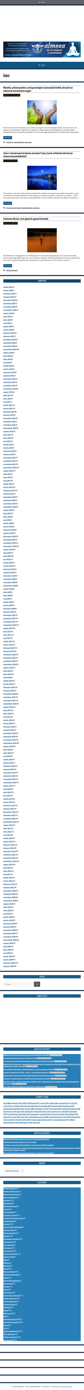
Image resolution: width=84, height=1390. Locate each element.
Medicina (6, 1263)
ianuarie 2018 (8, 612)
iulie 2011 (7, 868)
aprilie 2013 (7, 799)
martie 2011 (8, 881)
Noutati (6, 1278)
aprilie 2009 (7, 956)
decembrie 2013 (9, 773)
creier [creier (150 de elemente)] (7, 1106)
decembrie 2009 (9, 930)
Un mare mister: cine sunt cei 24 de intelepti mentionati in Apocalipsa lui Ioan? (28, 1075)
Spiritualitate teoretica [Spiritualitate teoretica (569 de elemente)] (59, 1117)
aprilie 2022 (7, 444)
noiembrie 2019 (9, 540)
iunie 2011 (7, 871)
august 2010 (8, 904)
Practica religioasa (9, 1301)
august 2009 (8, 943)
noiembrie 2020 (9, 500)
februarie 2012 (9, 845)
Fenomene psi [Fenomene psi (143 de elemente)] (42, 1109)
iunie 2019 (7, 556)
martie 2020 (8, 526)
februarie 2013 (9, 805)
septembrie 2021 (9, 467)
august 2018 (8, 589)
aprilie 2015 (7, 720)
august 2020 (8, 510)
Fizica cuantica (8, 1251)
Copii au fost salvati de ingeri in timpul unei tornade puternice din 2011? (26, 1079)
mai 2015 (6, 717)
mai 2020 (6, 520)
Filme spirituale (8, 1245)
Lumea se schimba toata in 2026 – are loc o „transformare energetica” (26, 1072)
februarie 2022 (9, 451)
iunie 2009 (7, 950)
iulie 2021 (7, 474)
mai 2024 (6, 362)
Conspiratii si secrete (10, 1215)
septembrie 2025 (9, 310)
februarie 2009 (9, 963)
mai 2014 (6, 756)
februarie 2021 (9, 490)
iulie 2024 (7, 356)
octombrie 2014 (9, 740)
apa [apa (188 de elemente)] (6, 1103)
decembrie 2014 (9, 733)
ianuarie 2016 (8, 691)
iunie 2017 (7, 635)
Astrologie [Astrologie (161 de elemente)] (16, 1103)
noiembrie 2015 (9, 697)
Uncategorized (11, 270)
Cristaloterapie (8, 1221)
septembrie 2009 (9, 940)
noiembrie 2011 (9, 855)
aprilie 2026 (7, 287)
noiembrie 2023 (9, 382)
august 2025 (8, 313)
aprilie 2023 (7, 405)
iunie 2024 (7, 359)
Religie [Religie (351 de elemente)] (74, 1114)
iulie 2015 (7, 710)
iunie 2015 (7, 713)
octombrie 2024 (9, 346)
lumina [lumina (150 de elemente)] (37, 1111)
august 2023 (8, 392)
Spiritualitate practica (10, 1319)
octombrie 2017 (9, 622)
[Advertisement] (42, 20)
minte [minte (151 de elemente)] (47, 1111)
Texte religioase (8, 1334)
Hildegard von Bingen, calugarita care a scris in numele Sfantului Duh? (26, 1055)
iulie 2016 (7, 671)
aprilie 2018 (7, 602)
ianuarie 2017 (8, 651)
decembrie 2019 (9, 536)
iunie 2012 (7, 832)
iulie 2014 (7, 750)
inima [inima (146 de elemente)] (29, 1111)
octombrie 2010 (9, 897)
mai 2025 (6, 323)
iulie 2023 (7, 395)
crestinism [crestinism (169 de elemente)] (17, 1106)
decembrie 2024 (9, 339)
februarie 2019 (9, 569)
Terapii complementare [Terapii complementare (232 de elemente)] (41, 1120)
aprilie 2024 (7, 366)
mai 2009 (6, 953)
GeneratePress (66, 1386)
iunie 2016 (7, 674)
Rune (5, 1316)
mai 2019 (6, 559)
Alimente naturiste (9, 1188)
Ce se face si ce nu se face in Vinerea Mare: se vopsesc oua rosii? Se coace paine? (28, 1061)
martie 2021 (8, 487)
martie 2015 (8, 723)
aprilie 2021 (7, 484)
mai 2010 (6, 914)
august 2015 (8, 707)
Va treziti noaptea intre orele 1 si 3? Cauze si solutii (20, 1058)
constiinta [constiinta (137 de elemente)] (63, 1103)
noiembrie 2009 (9, 933)
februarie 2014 (9, 766)
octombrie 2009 (9, 937)
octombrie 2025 (9, 307)
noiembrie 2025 (9, 303)
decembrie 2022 (9, 418)
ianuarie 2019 (8, 572)
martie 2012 (8, 841)
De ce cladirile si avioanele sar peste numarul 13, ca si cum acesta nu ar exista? (28, 1069)
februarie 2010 (9, 923)
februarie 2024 (9, 372)
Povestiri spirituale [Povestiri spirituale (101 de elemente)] (60, 1114)
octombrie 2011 (9, 858)
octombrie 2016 (9, 661)
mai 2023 (6, 402)
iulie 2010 (7, 907)
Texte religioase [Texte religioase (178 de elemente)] (60, 1120)
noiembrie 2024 (9, 343)
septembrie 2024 (9, 349)
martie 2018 (8, 605)
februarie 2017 (9, 648)
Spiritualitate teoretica (23, 142)
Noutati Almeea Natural (11, 1281)
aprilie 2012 (7, 838)
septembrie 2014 (9, 743)
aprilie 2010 (7, 917)
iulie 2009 (7, 946)
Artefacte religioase (10, 1197)
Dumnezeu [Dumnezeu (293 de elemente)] (68, 1106)
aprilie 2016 (7, 681)
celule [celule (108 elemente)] (53, 1103)
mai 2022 (6, 441)
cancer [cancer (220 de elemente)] (44, 1103)
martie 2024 (8, 369)
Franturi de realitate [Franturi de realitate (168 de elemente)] (71, 1109)
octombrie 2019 (9, 543)
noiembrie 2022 (9, 421)
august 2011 (8, 864)
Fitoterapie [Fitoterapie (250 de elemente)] (55, 1109)
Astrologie (6, 1200)
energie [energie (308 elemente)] (29, 1109)
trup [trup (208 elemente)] (18, 1123)
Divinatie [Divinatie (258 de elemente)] (57, 1106)
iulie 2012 (7, 828)
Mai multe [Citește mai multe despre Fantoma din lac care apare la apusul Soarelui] (7, 266)
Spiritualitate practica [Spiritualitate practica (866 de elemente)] (39, 1117)
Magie (5, 1260)
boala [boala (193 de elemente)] (35, 1103)
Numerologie (7, 1284)
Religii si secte (8, 1313)
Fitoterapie (7, 1248)
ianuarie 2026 (8, 297)
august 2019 (8, 549)
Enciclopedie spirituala (10, 1239)
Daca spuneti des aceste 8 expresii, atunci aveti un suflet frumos (24, 1087)
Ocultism (6, 1287)
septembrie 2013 (9, 782)
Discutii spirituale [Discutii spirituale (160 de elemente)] (42, 1106)
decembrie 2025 (9, 300)
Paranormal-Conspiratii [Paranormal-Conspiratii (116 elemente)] (40, 1114)
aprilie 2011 (7, 878)
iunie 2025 (7, 320)
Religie (5, 1310)
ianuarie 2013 (8, 809)
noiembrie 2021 (9, 461)
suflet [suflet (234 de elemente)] (26, 1120)
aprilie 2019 (7, 563)
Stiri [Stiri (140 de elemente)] (18, 1120)
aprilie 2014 (7, 759)
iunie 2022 (7, 438)
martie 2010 (8, 920)
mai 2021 (6, 481)
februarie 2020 (9, 530)
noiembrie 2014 (9, 736)
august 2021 (8, 471)
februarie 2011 (9, 884)
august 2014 (8, 746)
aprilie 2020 (7, 523)
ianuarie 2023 (8, 415)
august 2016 (8, 668)
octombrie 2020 (9, 503)
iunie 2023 (7, 399)
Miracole (6, 1269)
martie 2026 (8, 290)
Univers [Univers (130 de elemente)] (27, 1123)
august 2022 (8, 431)
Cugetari (9, 142)
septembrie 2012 (9, 822)
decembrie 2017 (9, 615)
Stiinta (5, 1325)
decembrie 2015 (9, 694)
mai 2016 (6, 677)
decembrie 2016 (9, 654)
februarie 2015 (9, 727)
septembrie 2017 (9, 625)
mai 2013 (6, 795)
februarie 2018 (9, 608)
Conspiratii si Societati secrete (13, 1218)
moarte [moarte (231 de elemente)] (56, 1111)
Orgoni (5, 1289)
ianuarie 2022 (8, 454)
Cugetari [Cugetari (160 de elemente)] (29, 1106)
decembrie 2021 (9, 458)
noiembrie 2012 (9, 815)
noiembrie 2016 (9, 658)
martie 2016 (8, 684)
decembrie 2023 (9, 379)
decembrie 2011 (9, 851)
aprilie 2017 (7, 641)
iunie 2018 (7, 595)
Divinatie (6, 1236)
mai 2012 (6, 835)
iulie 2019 (7, 553)
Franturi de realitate (10, 1254)
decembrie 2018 (9, 576)
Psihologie (6, 1307)
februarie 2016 (9, 687)
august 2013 (8, 786)
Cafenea (6, 1209)
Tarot (5, 1328)
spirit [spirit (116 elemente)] (24, 1117)
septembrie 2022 (9, 428)
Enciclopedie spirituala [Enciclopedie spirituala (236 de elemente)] (13, 1109)
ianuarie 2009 (8, 966)
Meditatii (6, 1266)
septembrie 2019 (9, 546)
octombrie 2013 (9, 779)
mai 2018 (6, 599)
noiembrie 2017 (9, 618)
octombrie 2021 (9, 464)
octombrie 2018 (9, 582)
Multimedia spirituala (10, 1275)
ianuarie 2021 (8, 494)
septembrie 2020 (9, 507)
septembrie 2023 (9, 389)
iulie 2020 (7, 513)
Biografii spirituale (9, 1206)
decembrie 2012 (9, 812)
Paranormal (7, 1293)
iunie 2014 (7, 753)
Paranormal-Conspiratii (11, 1295)
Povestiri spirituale (13, 208)
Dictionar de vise (8, 1230)
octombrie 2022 (9, 425)
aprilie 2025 (7, 326)
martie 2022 (8, 448)
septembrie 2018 (9, 586)
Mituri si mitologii (9, 1272)
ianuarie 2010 (8, 927)
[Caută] (37, 984)
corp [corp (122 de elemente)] (73, 1103)
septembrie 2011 (9, 861)
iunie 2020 (7, 517)
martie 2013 (8, 802)
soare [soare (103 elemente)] (16, 1117)
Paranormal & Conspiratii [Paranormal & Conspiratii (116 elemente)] (18, 1114)
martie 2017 (8, 645)
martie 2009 (8, 960)
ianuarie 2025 (8, 336)
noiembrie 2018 (9, 579)
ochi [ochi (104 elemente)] (64, 1111)
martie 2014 (8, 763)
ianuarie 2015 (8, 730)
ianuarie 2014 (8, 769)
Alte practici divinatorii (10, 1194)
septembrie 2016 (9, 664)
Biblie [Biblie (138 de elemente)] (27, 1103)
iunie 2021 (7, 477)
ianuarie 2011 (8, 887)
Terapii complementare (11, 1331)
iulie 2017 (7, 631)
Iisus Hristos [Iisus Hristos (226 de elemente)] (9, 1111)
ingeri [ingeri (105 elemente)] (20, 1111)
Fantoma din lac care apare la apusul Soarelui (25, 218)
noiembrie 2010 (9, 894)
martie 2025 (8, 330)
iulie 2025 (7, 316)
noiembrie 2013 (9, 776)
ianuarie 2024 (8, 376)
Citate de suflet (8, 1212)
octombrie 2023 (9, 385)
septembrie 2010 (9, 900)
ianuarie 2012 (8, 848)
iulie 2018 (7, 592)
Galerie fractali (8, 1257)
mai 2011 (6, 874)
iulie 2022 (7, 435)
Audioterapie (7, 1203)
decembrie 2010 (9, 891)
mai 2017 (6, 638)
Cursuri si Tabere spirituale (12, 1227)
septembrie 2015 (9, 704)
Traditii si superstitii (10, 1337)
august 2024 (8, 353)
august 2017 (8, 628)
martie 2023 (8, 408)
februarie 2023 (9, 412)
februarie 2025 (9, 333)
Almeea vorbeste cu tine (11, 1191)
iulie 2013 (7, 789)
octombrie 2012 (9, 818)
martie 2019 (8, 566)
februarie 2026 (9, 294)
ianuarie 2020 (8, 533)
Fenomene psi (7, 1242)
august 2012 (8, 825)
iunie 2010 (7, 910)
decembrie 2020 (9, 497)
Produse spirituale (9, 1304)
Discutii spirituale (9, 1233)
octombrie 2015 (9, 700)
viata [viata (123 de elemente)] (36, 1123)
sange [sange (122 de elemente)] (7, 1117)
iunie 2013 (7, 792)
